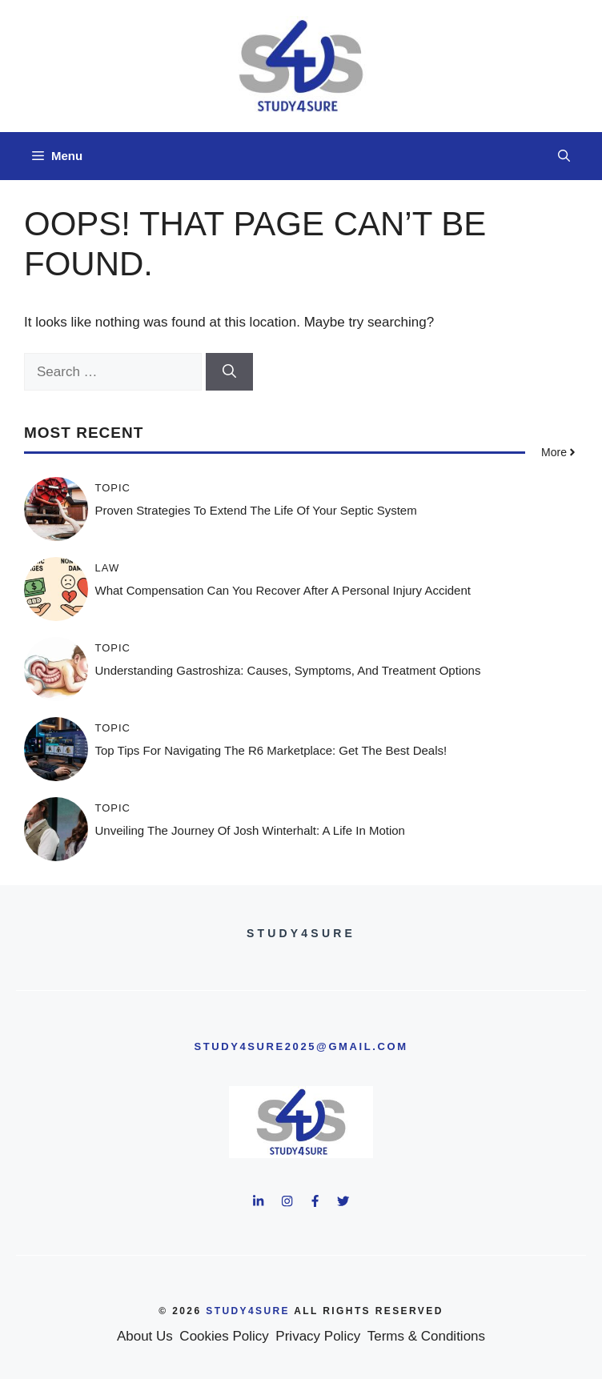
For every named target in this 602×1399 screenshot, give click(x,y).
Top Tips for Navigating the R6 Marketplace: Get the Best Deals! (271, 750)
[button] (564, 156)
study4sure (248, 1311)
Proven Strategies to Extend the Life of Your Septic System (256, 510)
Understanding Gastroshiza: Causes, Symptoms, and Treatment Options (288, 670)
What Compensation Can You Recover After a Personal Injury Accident (283, 590)
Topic (113, 488)
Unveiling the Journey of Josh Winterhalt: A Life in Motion (250, 830)
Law (107, 568)
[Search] (229, 372)
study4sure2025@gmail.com (300, 1046)
